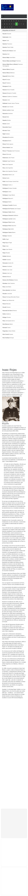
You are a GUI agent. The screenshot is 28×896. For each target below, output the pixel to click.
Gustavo (7, 259)
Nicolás (9, 222)
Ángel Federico (9, 161)
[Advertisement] (21, 7)
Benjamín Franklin (9, 93)
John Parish (8, 157)
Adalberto (10, 215)
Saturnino (9, 225)
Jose (8, 147)
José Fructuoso (11, 150)
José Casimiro (9, 283)
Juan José (7, 269)
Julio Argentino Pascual (10, 171)
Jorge (8, 110)
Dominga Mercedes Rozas (11, 297)
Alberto (9, 212)
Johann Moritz (9, 331)
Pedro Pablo (8, 47)
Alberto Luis (8, 174)
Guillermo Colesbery (10, 96)
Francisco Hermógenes (13, 65)
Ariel (6, 54)
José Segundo (8, 164)
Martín (7, 140)
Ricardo (6, 252)
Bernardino (8, 137)
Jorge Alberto (9, 195)
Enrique (6, 79)
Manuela (7, 303)
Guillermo (7, 314)
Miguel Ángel (7, 242)
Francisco (7, 44)
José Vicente (8, 106)
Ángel (6, 239)
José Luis (7, 273)
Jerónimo (8, 113)
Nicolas (7, 120)
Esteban (6, 134)
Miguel (7, 127)
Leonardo (7, 293)
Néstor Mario (8, 76)
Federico (7, 83)
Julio (6, 40)
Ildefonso (9, 72)
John (7, 37)
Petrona (10, 310)
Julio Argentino (8, 167)
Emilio (7, 86)
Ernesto (7, 317)
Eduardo (7, 33)
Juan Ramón (7, 249)
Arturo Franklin (8, 89)
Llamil (6, 123)
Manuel (7, 276)
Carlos (9, 218)
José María (9, 57)
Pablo (6, 130)
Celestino (7, 235)
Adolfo (8, 229)
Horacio (10, 205)
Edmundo (7, 154)
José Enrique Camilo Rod (10, 181)
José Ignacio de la (9, 320)
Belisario (7, 256)
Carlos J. (8, 184)
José (6, 100)
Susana (8, 334)
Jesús (7, 191)
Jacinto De (8, 263)
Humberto (7, 266)
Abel (6, 117)
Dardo (6, 178)
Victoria (10, 280)
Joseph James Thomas (11, 103)
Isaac (6, 246)
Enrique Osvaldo (10, 188)
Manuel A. (8, 198)
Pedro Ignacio (8, 144)
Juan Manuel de (8, 300)
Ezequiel (8, 69)
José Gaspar (12, 208)
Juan (9, 50)
